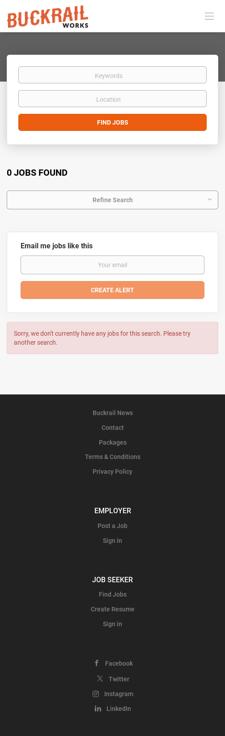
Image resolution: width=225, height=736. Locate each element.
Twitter (119, 679)
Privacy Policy (112, 471)
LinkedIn (118, 708)
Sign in (112, 540)
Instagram (118, 693)
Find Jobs (112, 122)
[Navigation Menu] (209, 15)
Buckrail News (113, 412)
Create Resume (113, 609)
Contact (113, 427)
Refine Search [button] (113, 199)
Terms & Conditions (112, 456)
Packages (113, 442)
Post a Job (112, 525)
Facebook (119, 663)
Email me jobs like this (57, 246)
